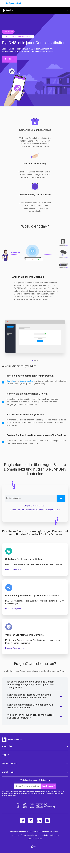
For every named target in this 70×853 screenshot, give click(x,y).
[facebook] (22, 820)
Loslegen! (9, 59)
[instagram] (47, 820)
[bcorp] (18, 806)
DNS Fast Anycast (13, 609)
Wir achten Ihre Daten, (35, 793)
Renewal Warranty (13, 648)
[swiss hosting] (49, 806)
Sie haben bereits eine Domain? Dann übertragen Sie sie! (35, 510)
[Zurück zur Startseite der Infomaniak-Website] (14, 3)
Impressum (15, 835)
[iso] (39, 806)
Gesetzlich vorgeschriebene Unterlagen (42, 832)
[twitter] (30, 820)
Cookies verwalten (35, 839)
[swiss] (32, 806)
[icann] (25, 806)
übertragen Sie (26, 381)
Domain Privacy (12, 570)
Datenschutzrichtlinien (41, 835)
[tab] (32, 360)
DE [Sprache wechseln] (36, 847)
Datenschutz (26, 835)
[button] (18, 85)
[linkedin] (39, 820)
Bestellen (10, 381)
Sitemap (54, 835)
